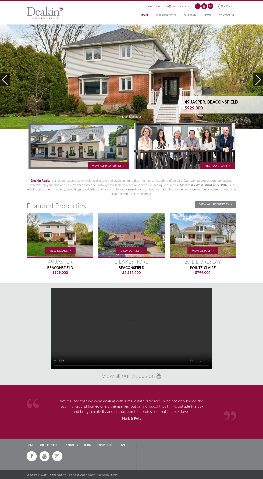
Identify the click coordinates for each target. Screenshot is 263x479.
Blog (87, 445)
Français (226, 6)
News (207, 15)
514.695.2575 (153, 6)
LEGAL (122, 445)
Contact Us (226, 15)
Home (144, 15)
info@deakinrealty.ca (176, 6)
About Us (72, 445)
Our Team (190, 15)
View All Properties (215, 204)
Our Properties (166, 15)
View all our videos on (131, 375)
